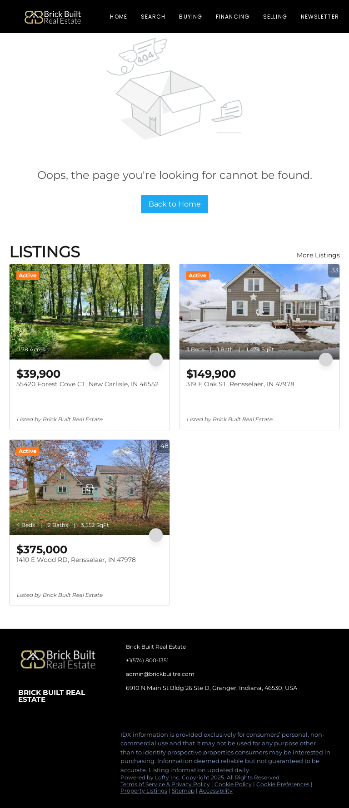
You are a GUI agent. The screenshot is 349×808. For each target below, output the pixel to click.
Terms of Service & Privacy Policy (165, 784)
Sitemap (183, 790)
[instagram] (61, 737)
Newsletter (320, 16)
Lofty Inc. (167, 777)
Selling (275, 16)
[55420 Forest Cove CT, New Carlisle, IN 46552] (90, 312)
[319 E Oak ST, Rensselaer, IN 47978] (259, 312)
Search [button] (153, 16)
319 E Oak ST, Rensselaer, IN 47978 (240, 384)
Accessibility (216, 790)
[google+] (98, 737)
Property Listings (143, 790)
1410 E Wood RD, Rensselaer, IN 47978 (76, 560)
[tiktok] (79, 737)
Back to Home (175, 204)
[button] (53, 16)
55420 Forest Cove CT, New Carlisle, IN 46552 (87, 384)
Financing (232, 16)
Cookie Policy (233, 784)
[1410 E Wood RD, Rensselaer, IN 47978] (90, 487)
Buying (190, 16)
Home (118, 16)
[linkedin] (43, 737)
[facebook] (25, 737)
